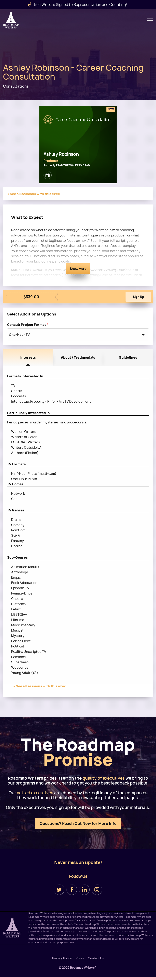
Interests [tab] (28, 357)
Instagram (97, 889)
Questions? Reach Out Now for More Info (78, 823)
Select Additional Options (31, 314)
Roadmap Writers (11, 20)
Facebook (71, 889)
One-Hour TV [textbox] (19, 335)
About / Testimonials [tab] (78, 357)
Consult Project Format (26, 324)
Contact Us (96, 958)
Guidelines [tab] (128, 357)
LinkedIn (84, 889)
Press (80, 958)
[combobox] (78, 335)
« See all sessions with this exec (33, 194)
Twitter (59, 889)
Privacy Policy (62, 958)
